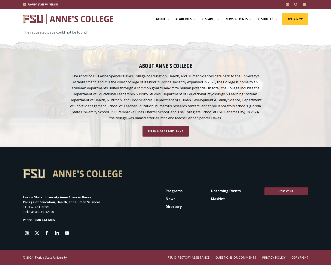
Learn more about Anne (165, 131)
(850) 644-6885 (44, 220)
